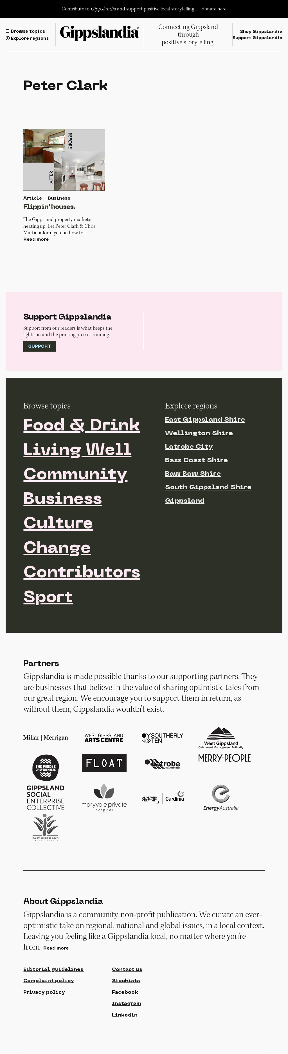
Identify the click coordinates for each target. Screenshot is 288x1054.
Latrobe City (189, 447)
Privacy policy (44, 992)
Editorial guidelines (53, 969)
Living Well (77, 451)
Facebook (125, 992)
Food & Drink (81, 426)
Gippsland (184, 501)
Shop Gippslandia (261, 32)
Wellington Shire (199, 433)
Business (62, 500)
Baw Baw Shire (193, 474)
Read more (36, 239)
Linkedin (125, 1015)
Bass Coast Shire (196, 460)
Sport (48, 598)
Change (57, 549)
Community (75, 475)
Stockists (126, 981)
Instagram (126, 1003)
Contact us (127, 969)
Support (39, 346)
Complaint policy (48, 981)
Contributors (81, 573)
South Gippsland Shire (208, 487)
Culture (58, 524)
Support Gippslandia (257, 38)
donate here (214, 9)
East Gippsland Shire (205, 420)
